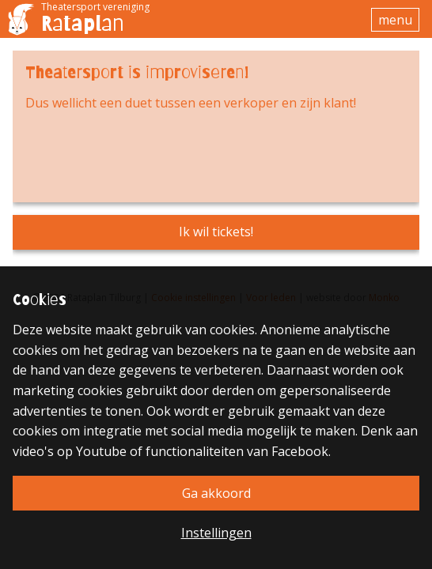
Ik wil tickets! (216, 231)
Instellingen (216, 532)
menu (395, 19)
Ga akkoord (216, 493)
